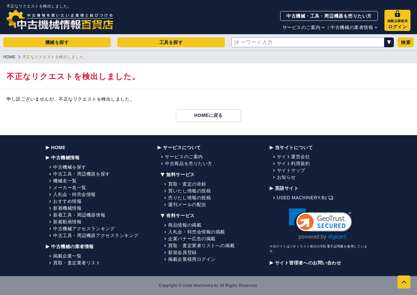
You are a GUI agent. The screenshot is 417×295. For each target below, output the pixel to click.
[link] (320, 224)
